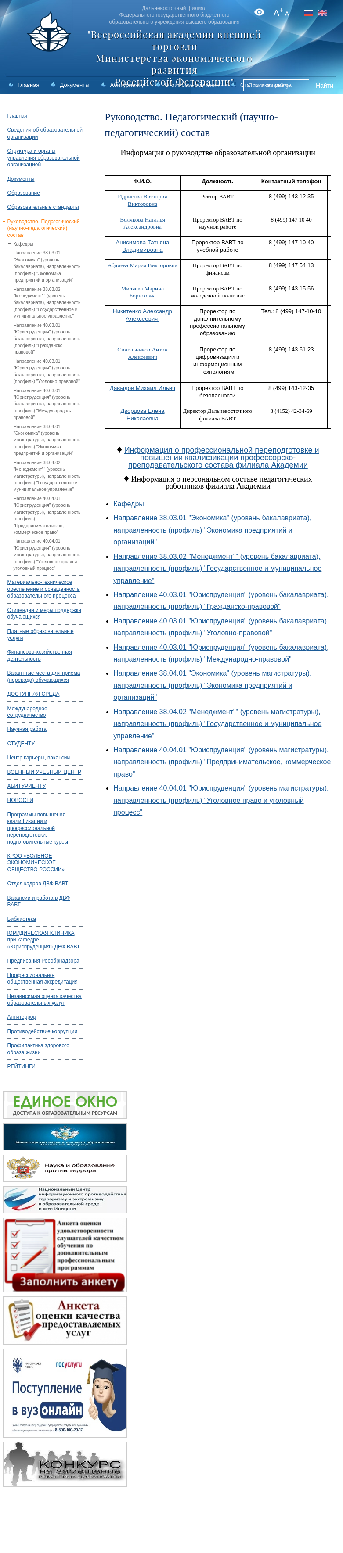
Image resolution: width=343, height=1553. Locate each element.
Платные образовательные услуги (40, 634)
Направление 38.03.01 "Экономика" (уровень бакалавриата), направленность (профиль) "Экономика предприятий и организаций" (47, 266)
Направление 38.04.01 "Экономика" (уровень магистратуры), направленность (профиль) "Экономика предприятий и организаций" (47, 440)
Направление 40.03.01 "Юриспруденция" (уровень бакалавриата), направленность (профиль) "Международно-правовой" (47, 404)
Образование (23, 193)
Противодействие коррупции (42, 1031)
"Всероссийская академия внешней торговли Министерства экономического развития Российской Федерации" (174, 58)
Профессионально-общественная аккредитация (42, 978)
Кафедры (23, 244)
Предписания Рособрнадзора (43, 961)
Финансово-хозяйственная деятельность (39, 655)
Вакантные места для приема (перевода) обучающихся (43, 676)
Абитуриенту (127, 85)
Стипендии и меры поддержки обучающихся (44, 613)
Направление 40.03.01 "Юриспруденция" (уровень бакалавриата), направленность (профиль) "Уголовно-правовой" (47, 371)
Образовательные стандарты (43, 207)
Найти (324, 85)
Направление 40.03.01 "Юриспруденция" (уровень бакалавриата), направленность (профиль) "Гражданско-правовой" (47, 339)
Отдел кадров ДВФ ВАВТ (38, 883)
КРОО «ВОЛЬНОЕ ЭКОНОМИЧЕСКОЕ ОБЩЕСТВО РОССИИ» (36, 863)
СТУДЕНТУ (21, 744)
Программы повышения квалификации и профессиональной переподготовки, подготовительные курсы (37, 828)
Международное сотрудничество (27, 711)
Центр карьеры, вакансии (38, 758)
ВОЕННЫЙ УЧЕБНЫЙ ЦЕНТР (44, 772)
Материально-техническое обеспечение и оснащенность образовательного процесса (43, 589)
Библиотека (21, 919)
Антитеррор (21, 1017)
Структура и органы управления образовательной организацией (43, 158)
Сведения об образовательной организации (45, 133)
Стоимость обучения (192, 85)
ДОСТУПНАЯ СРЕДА (33, 694)
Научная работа (27, 729)
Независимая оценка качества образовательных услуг (44, 999)
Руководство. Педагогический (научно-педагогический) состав (43, 228)
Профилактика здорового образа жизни (38, 1048)
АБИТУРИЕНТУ (26, 786)
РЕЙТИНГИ (21, 1066)
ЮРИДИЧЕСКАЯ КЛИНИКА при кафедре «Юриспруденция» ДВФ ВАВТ (43, 940)
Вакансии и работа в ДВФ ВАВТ (38, 901)
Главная (28, 85)
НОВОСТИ (20, 800)
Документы (74, 85)
